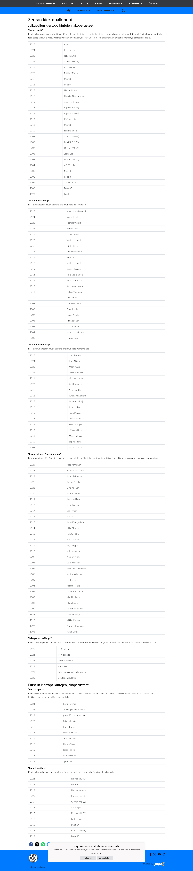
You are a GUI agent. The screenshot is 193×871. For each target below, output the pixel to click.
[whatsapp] (43, 844)
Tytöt (84, 3)
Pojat (98, 3)
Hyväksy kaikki (88, 858)
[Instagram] (163, 854)
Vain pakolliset (105, 858)
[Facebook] (149, 854)
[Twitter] (153, 854)
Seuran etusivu (45, 3)
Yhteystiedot (105, 10)
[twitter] (37, 844)
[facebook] (31, 844)
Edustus (67, 3)
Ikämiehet (135, 3)
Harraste (115, 3)
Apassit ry (83, 10)
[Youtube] (158, 854)
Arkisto (153, 3)
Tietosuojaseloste (36, 866)
